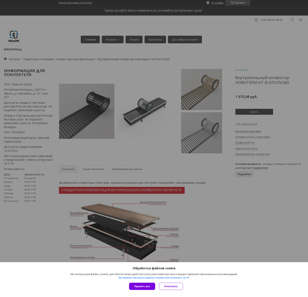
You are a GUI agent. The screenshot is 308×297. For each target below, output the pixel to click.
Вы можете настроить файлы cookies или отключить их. (153, 277)
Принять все (142, 286)
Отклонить (171, 286)
